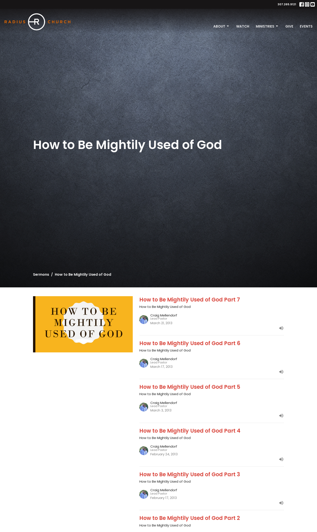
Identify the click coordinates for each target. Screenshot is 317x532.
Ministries (267, 26)
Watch (242, 26)
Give (289, 26)
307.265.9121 (287, 4)
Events (306, 26)
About (221, 26)
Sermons (41, 274)
